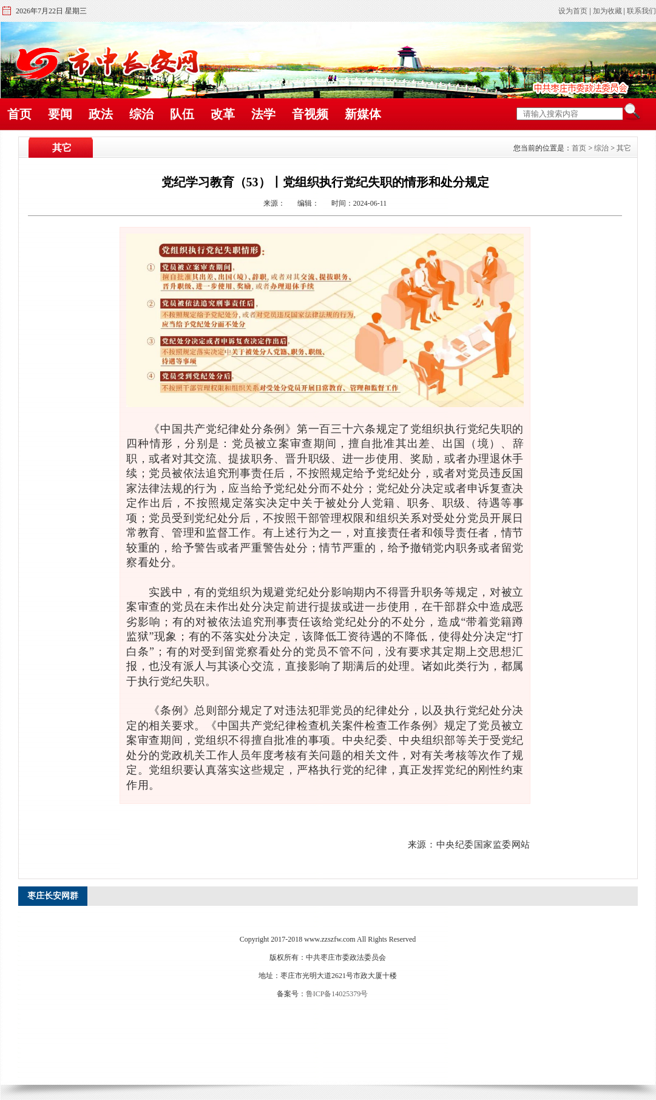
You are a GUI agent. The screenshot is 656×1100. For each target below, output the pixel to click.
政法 (101, 114)
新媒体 (363, 114)
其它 (624, 148)
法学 (263, 114)
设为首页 (572, 11)
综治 (141, 114)
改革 (223, 114)
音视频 (310, 114)
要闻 (60, 114)
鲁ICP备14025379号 (337, 994)
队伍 (182, 114)
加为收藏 (607, 11)
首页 (19, 114)
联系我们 (641, 11)
